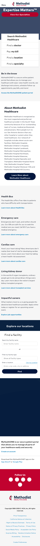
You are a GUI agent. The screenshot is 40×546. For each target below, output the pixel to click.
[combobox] (18, 344)
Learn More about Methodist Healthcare (20, 176)
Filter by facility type (9, 354)
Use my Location (30, 362)
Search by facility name (10, 340)
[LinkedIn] (29, 479)
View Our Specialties (20, 14)
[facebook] (11, 479)
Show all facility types (20, 358)
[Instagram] (23, 479)
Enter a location (7, 362)
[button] (20, 38)
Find (20, 371)
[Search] (37, 3)
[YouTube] (20, 485)
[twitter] (17, 479)
